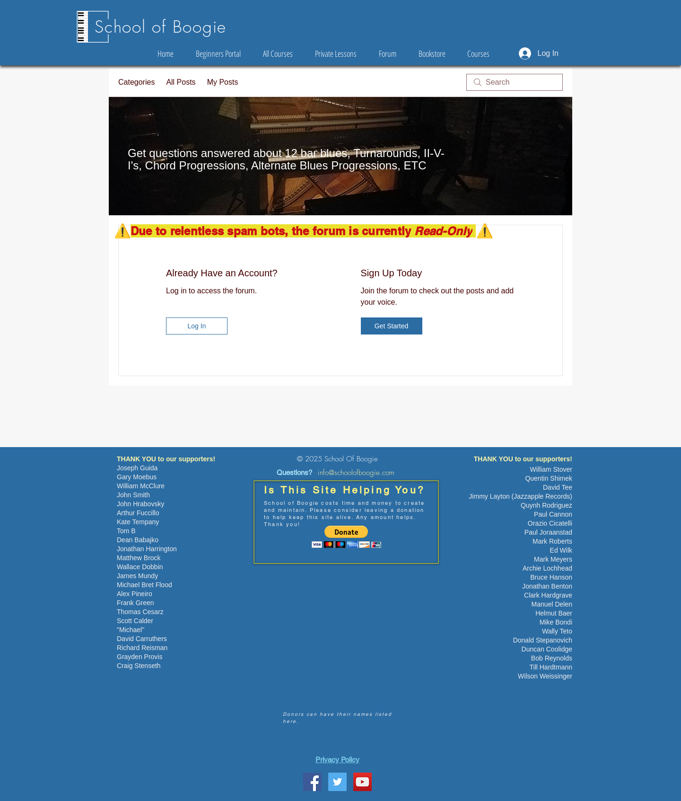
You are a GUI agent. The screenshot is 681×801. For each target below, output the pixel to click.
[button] (346, 537)
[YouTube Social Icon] (362, 782)
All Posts (180, 82)
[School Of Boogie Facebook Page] (312, 782)
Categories (136, 82)
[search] (514, 82)
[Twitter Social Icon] (337, 782)
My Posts (222, 82)
